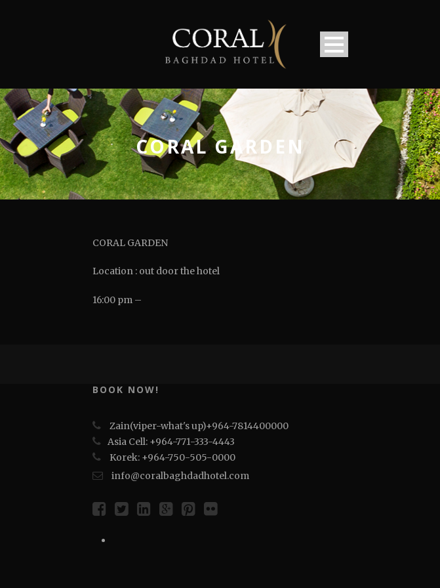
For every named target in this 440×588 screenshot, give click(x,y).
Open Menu (334, 44)
